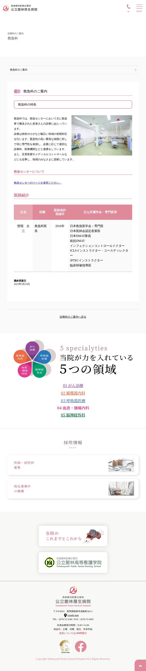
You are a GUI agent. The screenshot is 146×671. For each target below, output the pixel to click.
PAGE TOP (140, 665)
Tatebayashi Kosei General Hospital (66, 659)
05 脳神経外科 (73, 415)
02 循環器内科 (73, 393)
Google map (73, 615)
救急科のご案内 (18, 69)
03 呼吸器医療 (73, 400)
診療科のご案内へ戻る (73, 316)
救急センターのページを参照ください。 (38, 182)
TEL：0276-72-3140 (62, 619)
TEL (128, 11)
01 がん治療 (73, 385)
